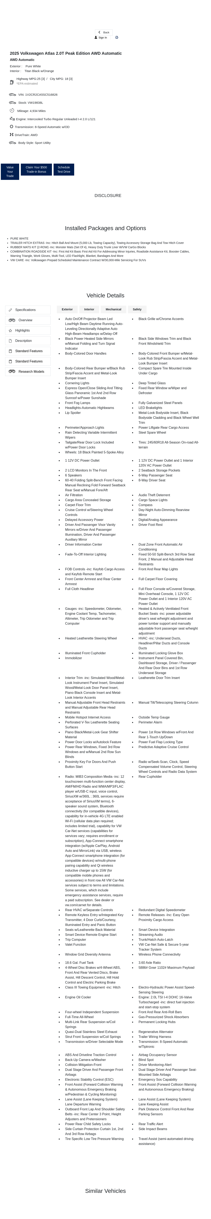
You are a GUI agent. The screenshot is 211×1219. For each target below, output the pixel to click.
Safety (137, 309)
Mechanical (113, 309)
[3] (43, 78)
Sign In (101, 37)
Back (103, 32)
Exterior (67, 309)
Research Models (24, 371)
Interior (89, 309)
